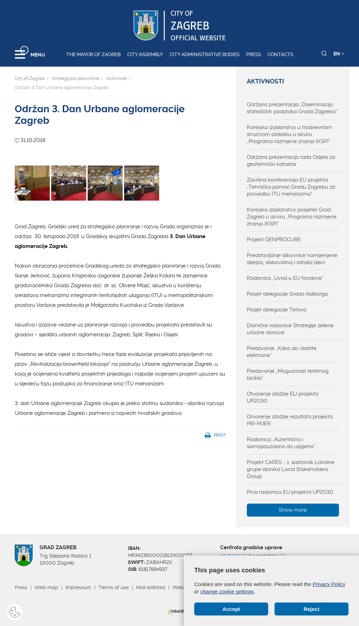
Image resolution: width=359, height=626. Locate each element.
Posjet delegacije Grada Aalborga (287, 294)
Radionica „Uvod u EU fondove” (285, 278)
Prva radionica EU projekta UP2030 (290, 492)
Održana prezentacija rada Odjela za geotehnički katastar (291, 160)
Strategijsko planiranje (76, 78)
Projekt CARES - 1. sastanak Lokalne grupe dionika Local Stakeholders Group (290, 469)
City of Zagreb (30, 78)
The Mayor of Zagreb (93, 54)
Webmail (183, 587)
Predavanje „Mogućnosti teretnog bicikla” (287, 374)
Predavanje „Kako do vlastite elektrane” (282, 351)
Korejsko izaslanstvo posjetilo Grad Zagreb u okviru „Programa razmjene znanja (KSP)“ (292, 217)
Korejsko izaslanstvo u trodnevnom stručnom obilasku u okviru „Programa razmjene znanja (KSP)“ (289, 134)
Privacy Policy (329, 584)
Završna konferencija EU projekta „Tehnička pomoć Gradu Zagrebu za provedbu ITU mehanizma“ (291, 187)
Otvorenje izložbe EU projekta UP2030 (282, 397)
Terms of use (114, 587)
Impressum (78, 587)
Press (253, 54)
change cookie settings (227, 591)
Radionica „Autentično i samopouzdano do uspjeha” (281, 443)
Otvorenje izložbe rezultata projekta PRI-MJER (290, 420)
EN (338, 53)
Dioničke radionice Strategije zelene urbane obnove (290, 329)
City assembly (145, 54)
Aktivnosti (116, 78)
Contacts (280, 54)
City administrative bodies (204, 54)
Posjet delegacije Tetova (276, 310)
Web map (46, 587)
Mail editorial (150, 587)
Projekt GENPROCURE (274, 239)
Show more (293, 510)
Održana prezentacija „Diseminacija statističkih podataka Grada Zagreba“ (292, 108)
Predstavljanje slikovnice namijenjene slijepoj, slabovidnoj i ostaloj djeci (292, 258)
